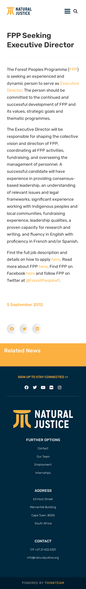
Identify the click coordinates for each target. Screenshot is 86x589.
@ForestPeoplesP (42, 280)
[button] (75, 11)
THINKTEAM (54, 583)
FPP (73, 69)
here (55, 259)
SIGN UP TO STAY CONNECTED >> (43, 377)
